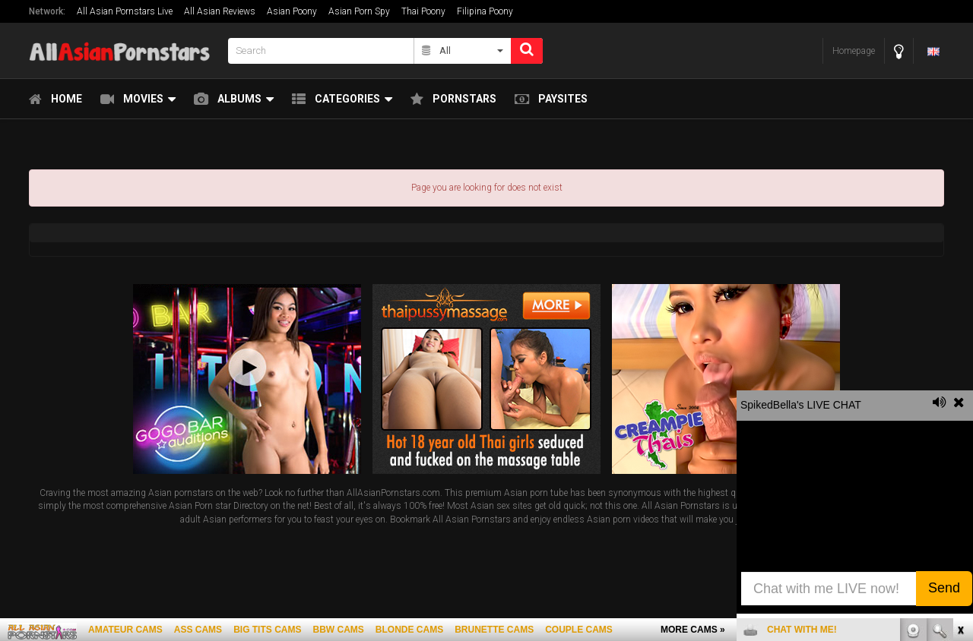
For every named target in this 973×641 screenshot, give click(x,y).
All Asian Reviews (219, 11)
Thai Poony (423, 11)
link (959, 403)
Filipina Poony (485, 11)
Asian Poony (292, 11)
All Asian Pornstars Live (125, 11)
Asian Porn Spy (359, 11)
